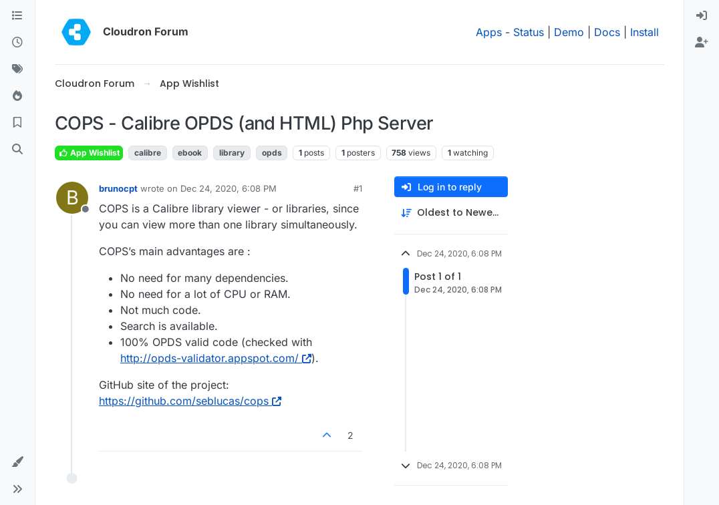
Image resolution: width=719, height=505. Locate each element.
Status (528, 32)
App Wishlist (89, 153)
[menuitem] (702, 16)
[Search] (17, 149)
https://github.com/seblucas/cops (190, 400)
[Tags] (17, 69)
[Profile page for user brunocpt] (72, 198)
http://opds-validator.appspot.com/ (215, 358)
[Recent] (17, 42)
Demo (569, 32)
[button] (17, 462)
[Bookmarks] (17, 123)
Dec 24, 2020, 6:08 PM (228, 188)
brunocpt (118, 188)
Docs (607, 32)
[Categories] (17, 16)
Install (644, 32)
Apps (489, 32)
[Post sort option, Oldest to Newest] (451, 212)
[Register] (702, 42)
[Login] (702, 16)
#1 (357, 188)
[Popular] (17, 96)
